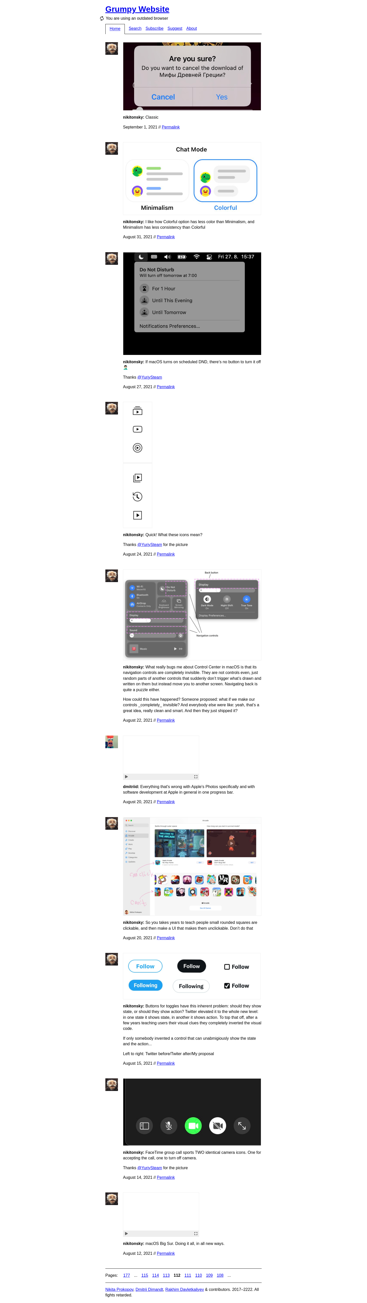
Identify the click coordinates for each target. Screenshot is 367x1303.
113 (166, 1275)
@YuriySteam (149, 377)
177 (126, 1275)
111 (188, 1275)
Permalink (171, 127)
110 (198, 1275)
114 (155, 1275)
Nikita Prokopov (119, 1289)
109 (209, 1275)
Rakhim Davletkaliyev (184, 1289)
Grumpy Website (137, 9)
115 (144, 1275)
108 (220, 1275)
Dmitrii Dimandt (149, 1289)
